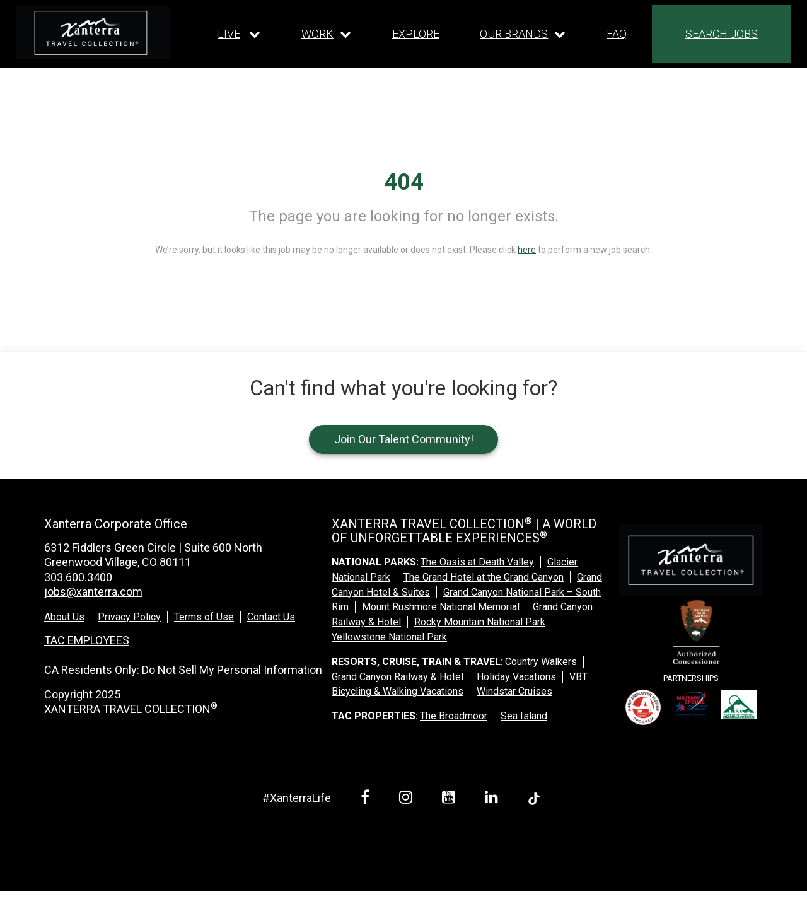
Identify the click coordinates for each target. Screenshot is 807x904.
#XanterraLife (296, 797)
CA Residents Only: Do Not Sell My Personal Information (183, 669)
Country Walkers (541, 662)
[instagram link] (408, 799)
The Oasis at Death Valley (477, 562)
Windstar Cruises (514, 691)
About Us (64, 617)
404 (404, 182)
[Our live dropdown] (239, 34)
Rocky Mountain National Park (479, 622)
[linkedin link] (493, 799)
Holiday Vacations (516, 677)
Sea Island (524, 716)
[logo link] (93, 33)
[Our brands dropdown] (523, 34)
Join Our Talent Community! (403, 439)
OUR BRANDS (514, 33)
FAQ (617, 33)
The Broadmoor (453, 716)
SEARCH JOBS (721, 33)
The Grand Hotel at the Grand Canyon (484, 577)
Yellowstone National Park (389, 637)
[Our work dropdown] (326, 34)
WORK (317, 33)
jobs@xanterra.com (93, 591)
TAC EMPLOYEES (86, 640)
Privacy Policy (129, 617)
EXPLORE (415, 33)
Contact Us (271, 617)
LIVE (229, 33)
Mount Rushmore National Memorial (441, 607)
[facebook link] (367, 799)
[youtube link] (451, 799)
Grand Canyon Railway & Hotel (397, 677)
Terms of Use (204, 617)
